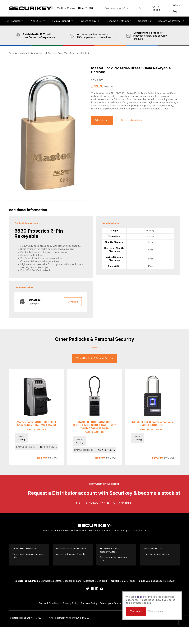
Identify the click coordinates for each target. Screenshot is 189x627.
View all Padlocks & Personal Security (94, 358)
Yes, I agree (136, 611)
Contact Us (144, 20)
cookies (139, 596)
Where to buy (88, 20)
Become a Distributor (119, 20)
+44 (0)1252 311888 (115, 503)
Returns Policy (89, 603)
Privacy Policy (71, 603)
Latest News (62, 530)
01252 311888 (127, 580)
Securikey (31, 8)
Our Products (12, 20)
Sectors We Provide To (171, 20)
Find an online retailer (131, 120)
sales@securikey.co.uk (162, 580)
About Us (36, 20)
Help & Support (61, 20)
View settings (155, 611)
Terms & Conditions (50, 603)
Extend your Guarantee (113, 603)
